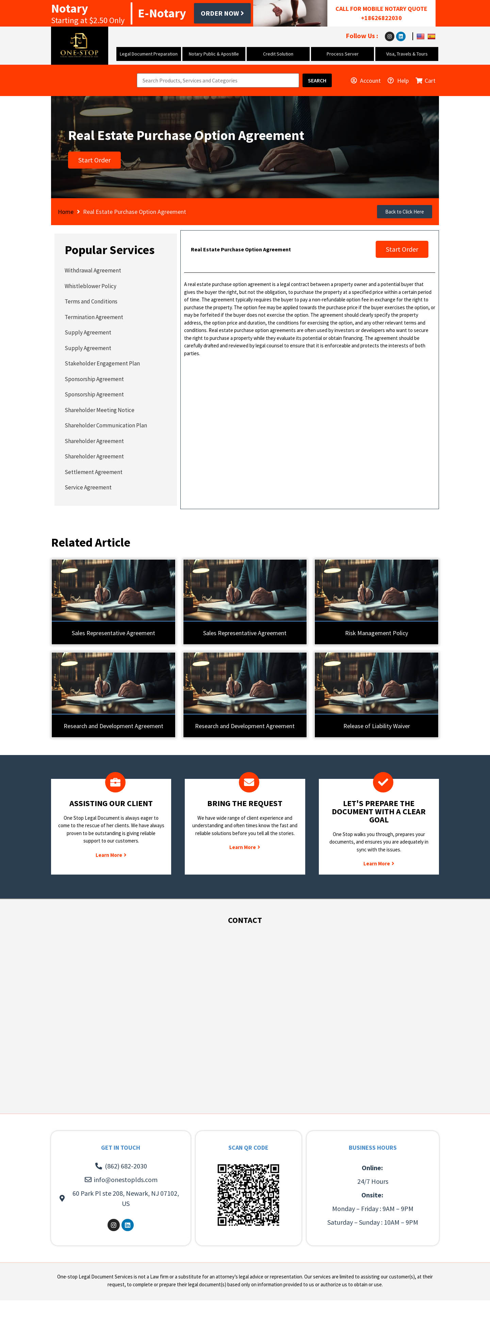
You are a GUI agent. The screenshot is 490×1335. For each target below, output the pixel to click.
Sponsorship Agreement (94, 379)
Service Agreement (88, 487)
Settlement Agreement (93, 472)
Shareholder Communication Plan (106, 425)
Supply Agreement (88, 332)
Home (66, 212)
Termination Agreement (94, 317)
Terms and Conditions (91, 301)
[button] (404, 211)
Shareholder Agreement (94, 441)
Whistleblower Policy (90, 286)
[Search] (317, 80)
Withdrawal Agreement (93, 270)
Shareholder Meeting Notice (99, 410)
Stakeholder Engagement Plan (102, 363)
